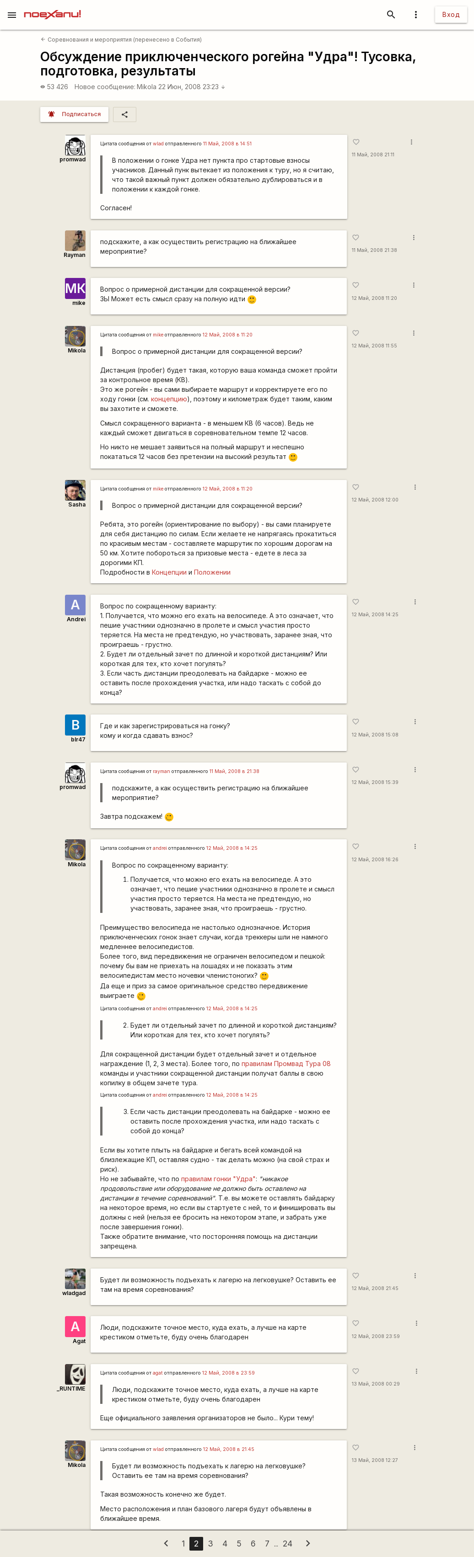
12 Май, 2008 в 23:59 (228, 1373)
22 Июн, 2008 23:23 (192, 87)
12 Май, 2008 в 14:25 (232, 848)
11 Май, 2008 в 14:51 (227, 144)
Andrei (76, 619)
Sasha (77, 504)
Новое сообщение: (105, 87)
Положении (212, 572)
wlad (158, 144)
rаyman (161, 771)
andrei (160, 848)
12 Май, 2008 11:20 (374, 298)
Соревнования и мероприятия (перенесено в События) (121, 39)
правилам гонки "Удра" (218, 1179)
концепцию (169, 399)
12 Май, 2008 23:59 (376, 1336)
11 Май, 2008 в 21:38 (234, 771)
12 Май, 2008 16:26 (375, 860)
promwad (72, 159)
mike (79, 302)
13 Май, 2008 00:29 (376, 1384)
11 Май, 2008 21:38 (374, 250)
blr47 (78, 739)
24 (287, 1543)
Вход (451, 14)
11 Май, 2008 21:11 (373, 155)
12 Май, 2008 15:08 (375, 735)
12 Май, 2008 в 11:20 (228, 335)
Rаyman (75, 254)
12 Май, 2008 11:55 (374, 346)
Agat (79, 1341)
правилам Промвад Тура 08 (286, 1063)
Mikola (146, 87)
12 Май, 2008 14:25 (375, 615)
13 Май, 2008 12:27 (375, 1460)
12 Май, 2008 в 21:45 (228, 1449)
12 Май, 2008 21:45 (375, 1288)
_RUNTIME (71, 1388)
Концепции (169, 572)
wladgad (74, 1293)
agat (158, 1373)
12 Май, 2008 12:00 (375, 500)
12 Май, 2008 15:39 (375, 782)
